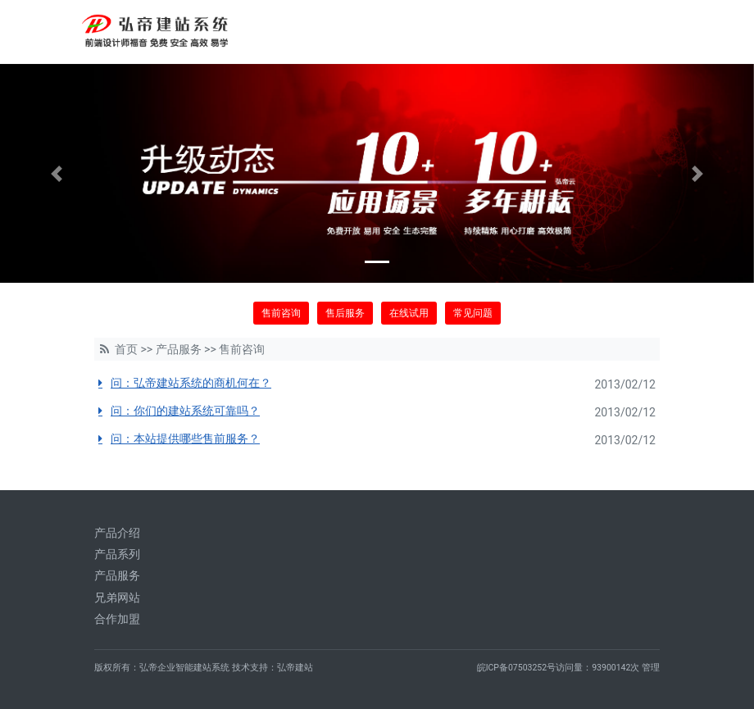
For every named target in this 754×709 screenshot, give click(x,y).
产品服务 (179, 349)
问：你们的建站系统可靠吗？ (185, 410)
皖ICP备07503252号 (516, 667)
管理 (651, 667)
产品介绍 (117, 532)
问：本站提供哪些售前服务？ (185, 438)
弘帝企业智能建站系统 (184, 667)
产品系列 (117, 554)
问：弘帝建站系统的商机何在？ (191, 382)
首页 (126, 349)
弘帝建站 (295, 667)
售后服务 (345, 313)
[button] (56, 173)
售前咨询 (281, 313)
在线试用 (409, 313)
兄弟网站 (117, 597)
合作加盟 (117, 618)
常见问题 (473, 313)
